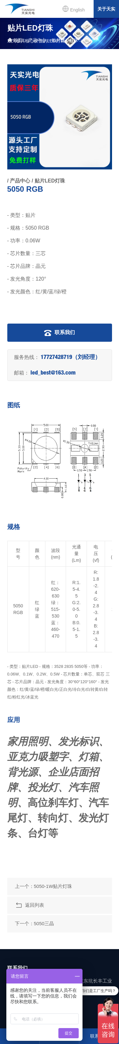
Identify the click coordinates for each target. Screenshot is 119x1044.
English (73, 8)
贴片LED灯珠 (65, 40)
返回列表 (29, 905)
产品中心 (37, 40)
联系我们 (59, 333)
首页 (15, 40)
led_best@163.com (53, 373)
